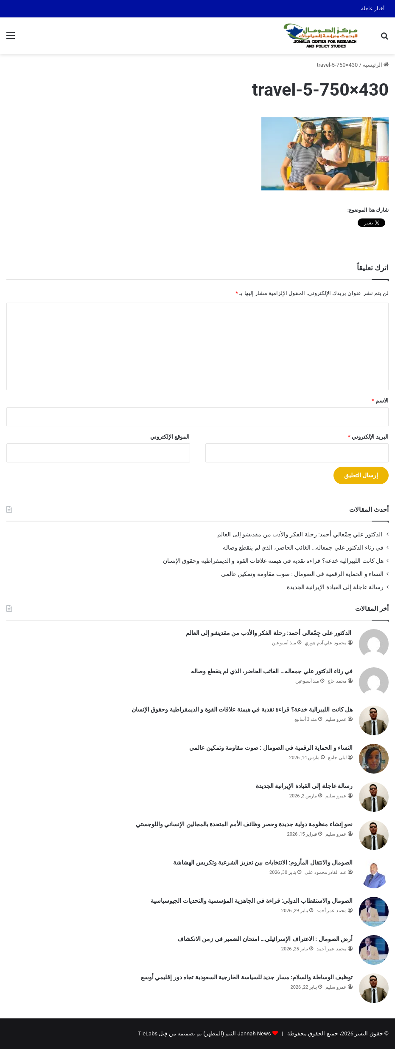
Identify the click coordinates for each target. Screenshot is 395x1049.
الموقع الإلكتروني (170, 437)
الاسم (380, 400)
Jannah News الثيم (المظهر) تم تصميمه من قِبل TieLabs (204, 1033)
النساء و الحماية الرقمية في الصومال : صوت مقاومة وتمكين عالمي (301, 573)
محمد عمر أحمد (332, 910)
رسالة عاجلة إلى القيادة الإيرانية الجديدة (335, 587)
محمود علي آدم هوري (326, 643)
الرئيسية (376, 65)
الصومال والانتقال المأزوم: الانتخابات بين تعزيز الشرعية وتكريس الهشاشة (263, 862)
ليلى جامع (337, 757)
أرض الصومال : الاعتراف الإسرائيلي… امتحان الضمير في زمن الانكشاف (265, 939)
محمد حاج (337, 681)
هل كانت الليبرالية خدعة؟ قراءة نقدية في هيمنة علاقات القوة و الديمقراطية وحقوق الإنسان (273, 560)
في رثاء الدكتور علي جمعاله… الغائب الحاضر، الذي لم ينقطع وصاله (303, 547)
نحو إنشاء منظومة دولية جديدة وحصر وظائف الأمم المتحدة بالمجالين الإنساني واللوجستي (244, 824)
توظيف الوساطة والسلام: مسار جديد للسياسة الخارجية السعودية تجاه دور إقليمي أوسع (247, 977)
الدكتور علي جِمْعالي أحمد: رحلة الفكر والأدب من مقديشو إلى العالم (300, 534)
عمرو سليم (336, 719)
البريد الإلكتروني (368, 437)
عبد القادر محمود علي (326, 872)
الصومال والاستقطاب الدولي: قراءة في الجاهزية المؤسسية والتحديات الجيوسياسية (252, 900)
